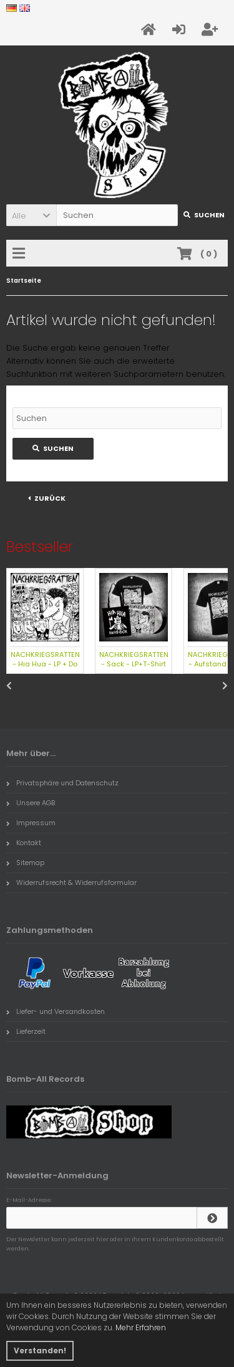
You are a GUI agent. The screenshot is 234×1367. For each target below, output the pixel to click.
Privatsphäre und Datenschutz (62, 783)
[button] (31, 215)
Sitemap (25, 863)
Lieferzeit (26, 1031)
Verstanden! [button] (40, 1350)
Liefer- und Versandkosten (55, 1011)
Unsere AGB (30, 803)
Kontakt (23, 843)
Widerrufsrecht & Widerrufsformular (71, 882)
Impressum (31, 823)
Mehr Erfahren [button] (140, 1327)
